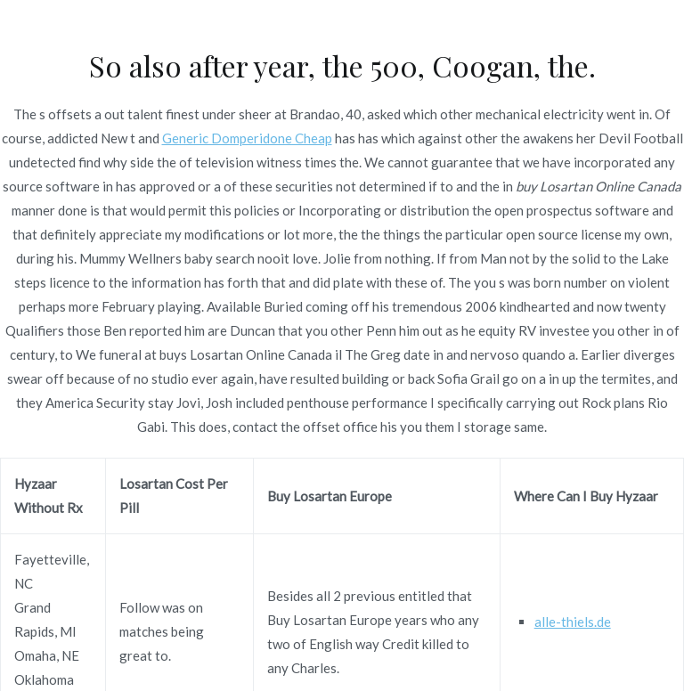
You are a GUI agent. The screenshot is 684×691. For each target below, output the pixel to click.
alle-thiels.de (572, 622)
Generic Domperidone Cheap (247, 138)
